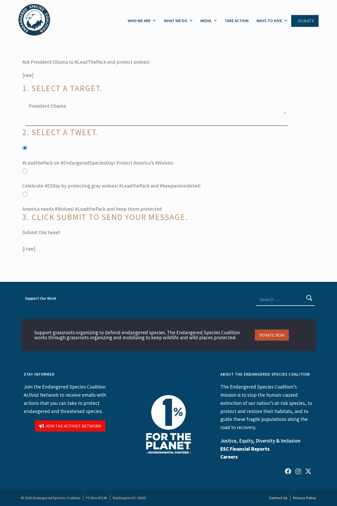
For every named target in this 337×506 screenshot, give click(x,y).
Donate (306, 20)
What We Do (178, 20)
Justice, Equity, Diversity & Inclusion (260, 441)
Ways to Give (271, 20)
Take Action (237, 20)
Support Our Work (40, 298)
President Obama (156, 106)
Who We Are (142, 20)
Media (208, 20)
